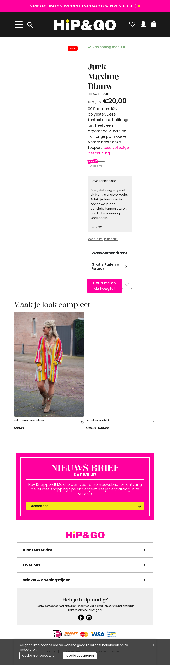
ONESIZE (96, 166)
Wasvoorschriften (109, 253)
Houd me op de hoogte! (104, 286)
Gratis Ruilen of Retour (106, 267)
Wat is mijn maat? (103, 239)
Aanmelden (39, 506)
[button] (153, 24)
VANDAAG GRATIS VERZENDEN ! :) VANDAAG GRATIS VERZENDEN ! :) (83, 6)
